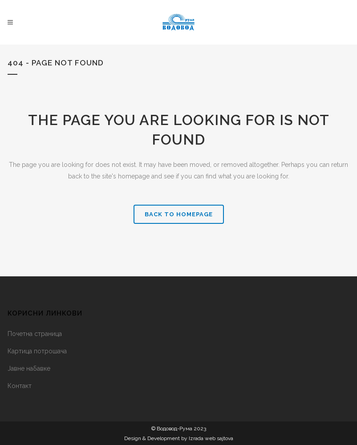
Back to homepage (179, 214)
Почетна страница (35, 333)
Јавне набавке (29, 368)
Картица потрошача (37, 351)
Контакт (20, 385)
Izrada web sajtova (211, 438)
